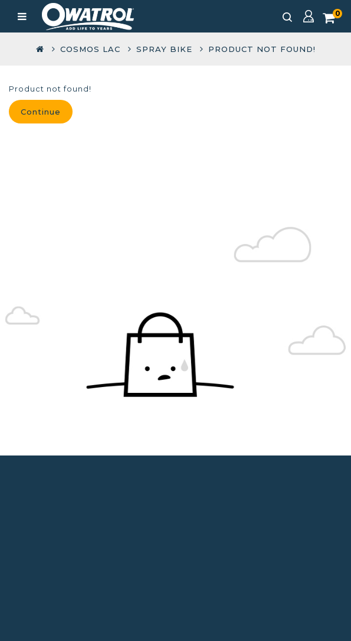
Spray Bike (164, 49)
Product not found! (262, 49)
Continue (41, 111)
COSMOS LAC (90, 49)
